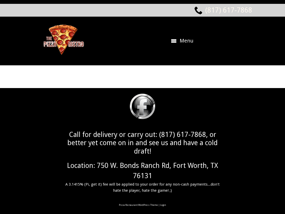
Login (163, 205)
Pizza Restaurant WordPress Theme (138, 205)
